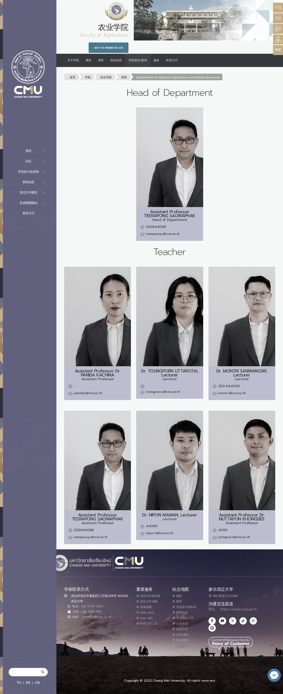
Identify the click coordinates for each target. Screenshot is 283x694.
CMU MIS (146, 617)
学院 (88, 77)
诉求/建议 (182, 633)
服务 (156, 60)
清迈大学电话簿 (151, 595)
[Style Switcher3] (278, 8)
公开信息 (181, 622)
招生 (36, 161)
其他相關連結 (33, 203)
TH (19, 682)
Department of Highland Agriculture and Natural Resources (178, 77)
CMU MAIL (147, 611)
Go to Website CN (108, 48)
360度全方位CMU (223, 595)
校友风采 (116, 60)
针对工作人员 (149, 622)
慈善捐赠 (145, 606)
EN (28, 682)
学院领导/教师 (137, 60)
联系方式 (35, 213)
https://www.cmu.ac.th (238, 609)
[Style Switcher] (278, 18)
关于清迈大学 (185, 617)
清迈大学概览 (33, 192)
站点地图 (181, 638)
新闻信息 (35, 182)
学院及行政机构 (32, 172)
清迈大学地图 (149, 601)
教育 (178, 601)
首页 (72, 77)
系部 (101, 60)
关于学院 (73, 60)
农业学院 (106, 77)
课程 (36, 151)
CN (37, 682)
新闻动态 (181, 611)
